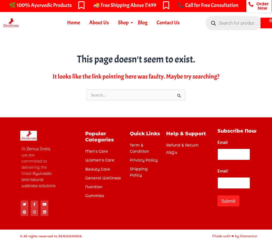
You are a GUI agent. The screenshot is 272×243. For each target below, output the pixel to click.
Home (73, 22)
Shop (124, 22)
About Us (99, 22)
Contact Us (168, 22)
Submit (228, 201)
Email (222, 142)
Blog (142, 22)
